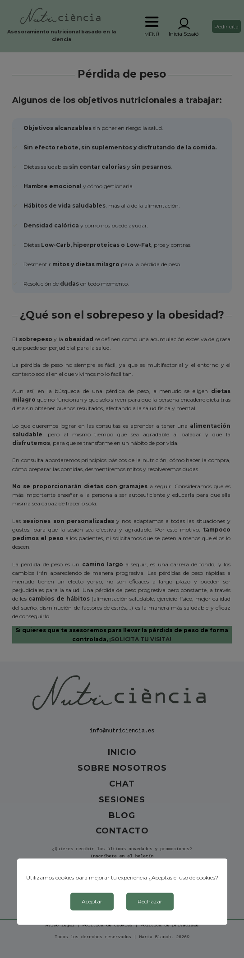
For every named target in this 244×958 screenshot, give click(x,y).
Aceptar (92, 901)
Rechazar (150, 901)
